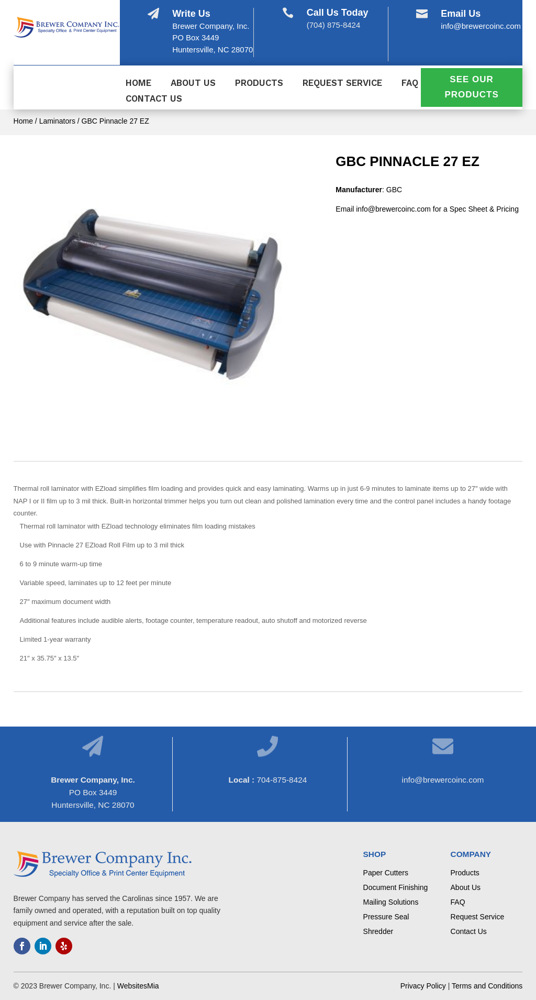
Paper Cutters (385, 873)
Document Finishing (395, 887)
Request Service (342, 83)
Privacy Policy (423, 986)
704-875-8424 (281, 779)
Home (138, 83)
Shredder (378, 931)
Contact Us (154, 99)
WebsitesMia (138, 986)
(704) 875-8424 (334, 24)
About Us (193, 83)
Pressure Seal (386, 917)
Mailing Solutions (391, 902)
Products (259, 83)
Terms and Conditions (487, 986)
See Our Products (471, 87)
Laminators (57, 121)
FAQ (409, 83)
